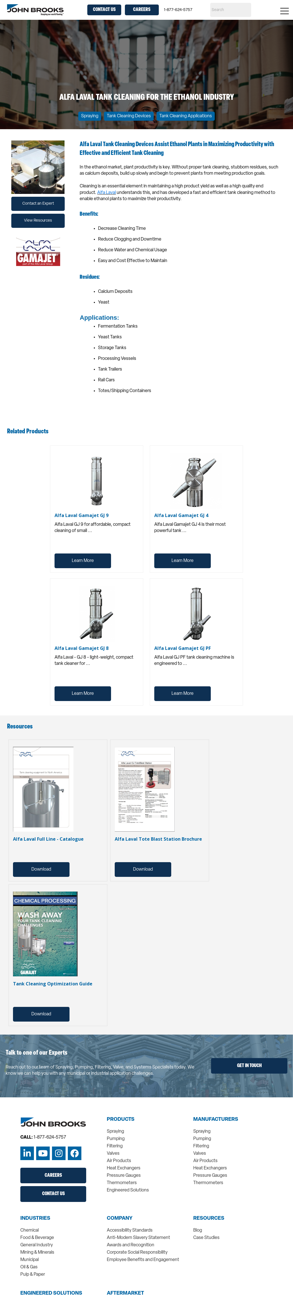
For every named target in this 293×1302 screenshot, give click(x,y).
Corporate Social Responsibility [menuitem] (137, 1252)
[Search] (230, 10)
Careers (141, 9)
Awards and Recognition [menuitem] (130, 1245)
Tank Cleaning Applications (185, 116)
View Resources (38, 221)
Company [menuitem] (120, 1218)
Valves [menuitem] (113, 1153)
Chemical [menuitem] (29, 1230)
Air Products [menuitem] (119, 1161)
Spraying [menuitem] (115, 1131)
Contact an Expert (38, 204)
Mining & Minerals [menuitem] (37, 1252)
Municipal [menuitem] (29, 1260)
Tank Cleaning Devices (129, 116)
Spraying (89, 116)
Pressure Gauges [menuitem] (124, 1175)
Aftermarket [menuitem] (125, 1293)
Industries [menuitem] (35, 1218)
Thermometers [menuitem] (122, 1183)
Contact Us (104, 9)
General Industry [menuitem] (36, 1245)
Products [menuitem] (120, 1119)
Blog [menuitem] (197, 1230)
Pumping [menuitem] (116, 1139)
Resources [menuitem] (208, 1218)
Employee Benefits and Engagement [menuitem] (143, 1260)
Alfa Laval (106, 193)
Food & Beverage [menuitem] (37, 1238)
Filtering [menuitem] (115, 1146)
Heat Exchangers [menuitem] (123, 1168)
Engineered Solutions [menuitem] (128, 1190)
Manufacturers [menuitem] (215, 1119)
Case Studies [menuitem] (206, 1238)
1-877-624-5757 (178, 10)
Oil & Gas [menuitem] (29, 1267)
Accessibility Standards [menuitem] (130, 1230)
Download (41, 869)
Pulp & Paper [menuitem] (32, 1274)
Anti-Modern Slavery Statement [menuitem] (138, 1238)
